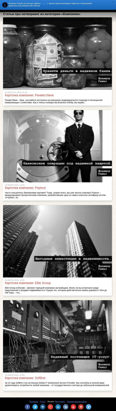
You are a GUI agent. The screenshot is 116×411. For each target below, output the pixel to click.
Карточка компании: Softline (25, 378)
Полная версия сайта (77, 401)
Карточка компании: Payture (25, 187)
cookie (44, 3)
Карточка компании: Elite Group (28, 283)
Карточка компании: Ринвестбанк (29, 95)
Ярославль (60, 401)
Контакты (34, 401)
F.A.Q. (42, 401)
